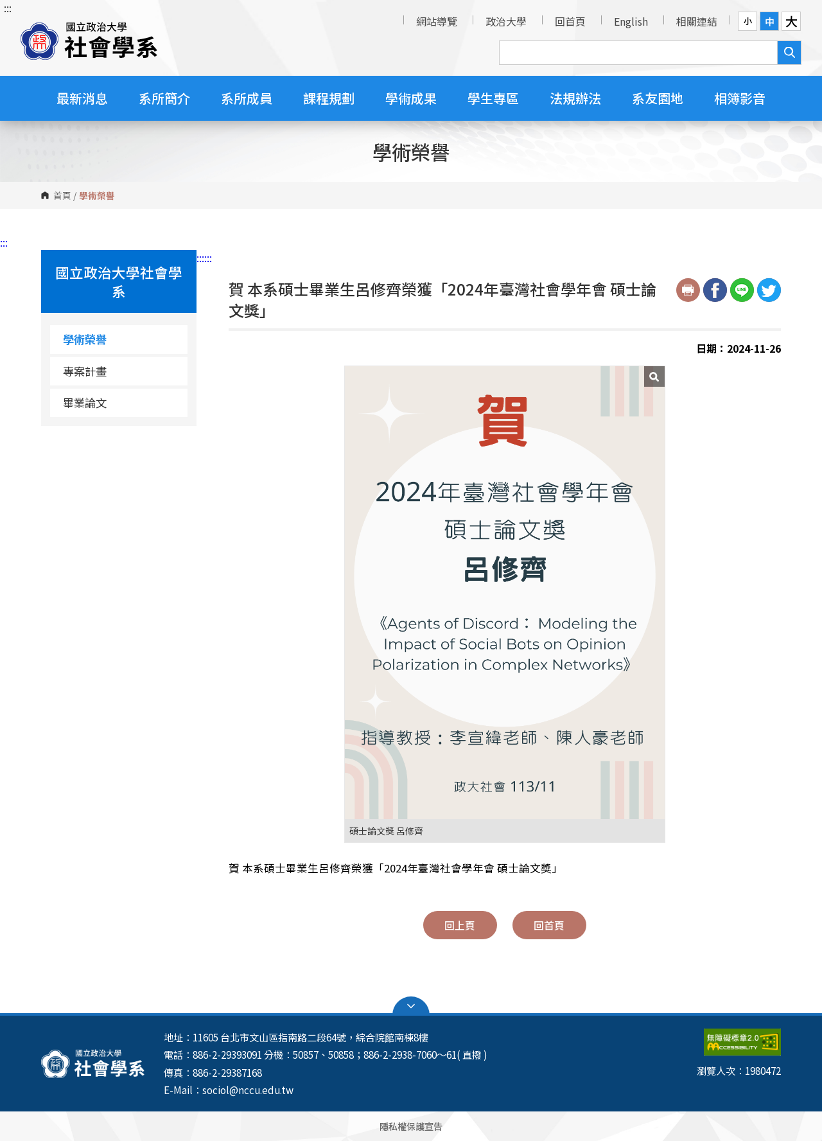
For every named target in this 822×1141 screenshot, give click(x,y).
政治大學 (506, 21)
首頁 (62, 195)
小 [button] (748, 21)
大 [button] (791, 21)
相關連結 (696, 21)
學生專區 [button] (493, 98)
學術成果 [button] (411, 98)
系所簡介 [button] (164, 98)
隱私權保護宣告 (411, 1126)
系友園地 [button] (657, 98)
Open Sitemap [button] (411, 1006)
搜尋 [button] (789, 52)
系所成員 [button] (246, 98)
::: (8, 7)
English (631, 21)
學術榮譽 (85, 339)
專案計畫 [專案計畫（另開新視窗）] (85, 371)
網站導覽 (436, 21)
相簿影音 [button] (739, 98)
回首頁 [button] (549, 925)
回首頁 (570, 21)
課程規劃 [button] (328, 98)
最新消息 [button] (82, 98)
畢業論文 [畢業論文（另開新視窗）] (85, 402)
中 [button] (769, 21)
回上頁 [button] (459, 925)
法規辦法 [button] (575, 98)
